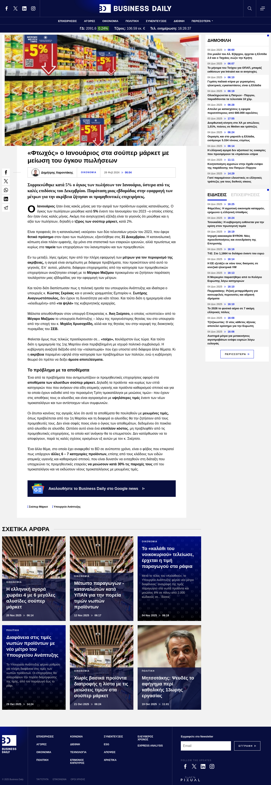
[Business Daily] (9, 752)
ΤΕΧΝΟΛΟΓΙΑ (78, 752)
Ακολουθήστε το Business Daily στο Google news (88, 489)
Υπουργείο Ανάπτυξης (67, 506)
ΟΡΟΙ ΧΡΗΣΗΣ (78, 779)
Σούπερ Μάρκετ (38, 506)
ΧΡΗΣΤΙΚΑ (110, 760)
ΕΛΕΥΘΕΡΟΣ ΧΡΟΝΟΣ (145, 738)
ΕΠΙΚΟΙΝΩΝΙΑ (59, 779)
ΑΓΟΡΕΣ (89, 21)
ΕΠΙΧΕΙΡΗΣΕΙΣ (67, 21)
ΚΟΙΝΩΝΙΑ (76, 736)
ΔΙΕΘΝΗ (179, 21)
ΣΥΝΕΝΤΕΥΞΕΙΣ (156, 21)
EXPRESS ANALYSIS (150, 745)
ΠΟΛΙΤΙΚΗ (132, 21)
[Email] (206, 746)
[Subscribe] (246, 745)
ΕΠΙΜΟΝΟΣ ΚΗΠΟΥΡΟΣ (77, 761)
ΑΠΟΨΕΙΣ (110, 752)
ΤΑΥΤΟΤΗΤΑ (42, 779)
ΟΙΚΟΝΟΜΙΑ (110, 21)
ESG (106, 744)
